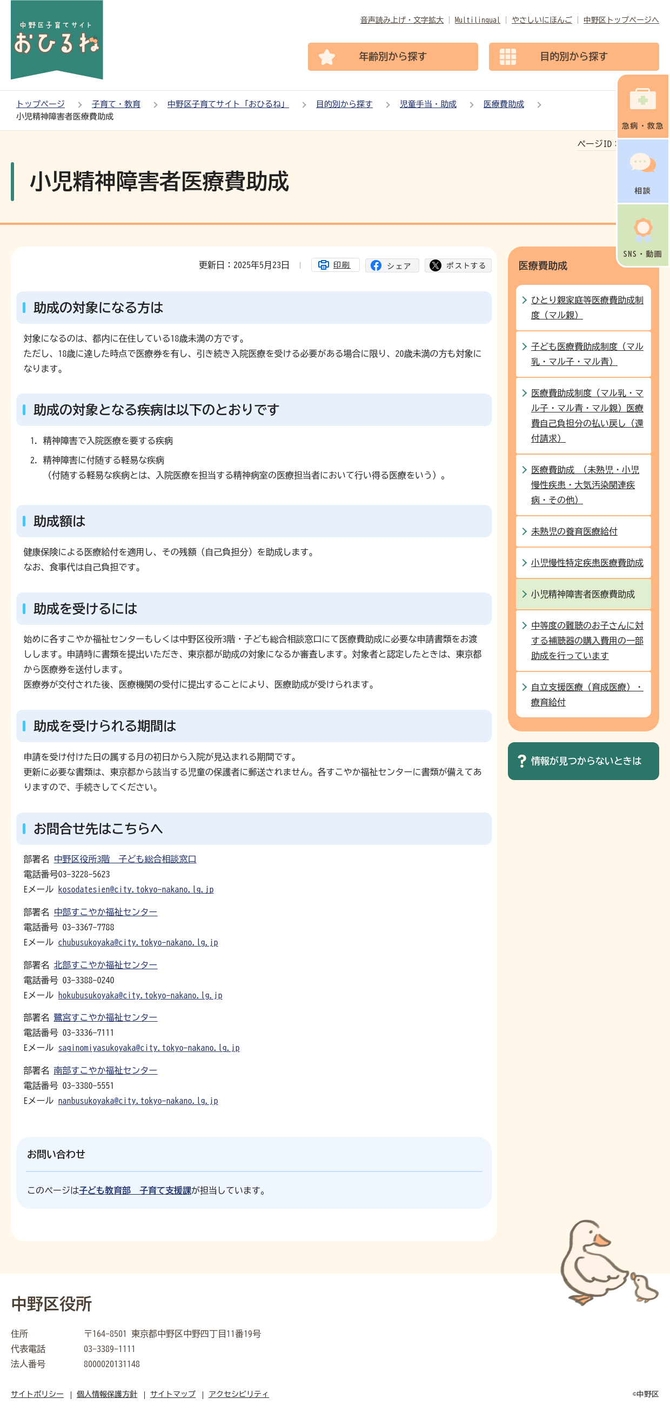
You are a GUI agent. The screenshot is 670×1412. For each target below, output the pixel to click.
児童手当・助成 (428, 104)
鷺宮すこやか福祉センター (106, 1017)
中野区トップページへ (621, 20)
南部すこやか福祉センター (106, 1070)
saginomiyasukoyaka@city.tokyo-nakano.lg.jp (149, 1047)
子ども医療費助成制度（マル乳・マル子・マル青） (587, 354)
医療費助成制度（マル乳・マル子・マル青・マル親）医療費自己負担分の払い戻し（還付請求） (587, 416)
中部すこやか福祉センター (106, 912)
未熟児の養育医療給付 (574, 531)
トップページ (40, 104)
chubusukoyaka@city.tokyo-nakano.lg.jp (138, 942)
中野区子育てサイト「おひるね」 (228, 104)
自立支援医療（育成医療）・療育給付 (587, 695)
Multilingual (477, 20)
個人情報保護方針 (107, 1394)
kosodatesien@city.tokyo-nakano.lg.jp (136, 889)
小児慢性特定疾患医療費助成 (587, 562)
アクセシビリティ (239, 1394)
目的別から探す (344, 104)
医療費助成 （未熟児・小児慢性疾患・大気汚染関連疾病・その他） (585, 484)
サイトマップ (173, 1394)
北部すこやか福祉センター (106, 965)
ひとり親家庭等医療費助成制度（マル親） (587, 307)
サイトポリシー (37, 1394)
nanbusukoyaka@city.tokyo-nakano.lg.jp (138, 1100)
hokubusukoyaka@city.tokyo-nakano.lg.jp (140, 995)
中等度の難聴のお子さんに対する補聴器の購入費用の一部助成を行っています (587, 640)
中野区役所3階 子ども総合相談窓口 (125, 859)
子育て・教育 (116, 104)
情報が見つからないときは (586, 760)
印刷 (342, 265)
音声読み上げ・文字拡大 (402, 20)
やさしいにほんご (542, 20)
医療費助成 (504, 104)
